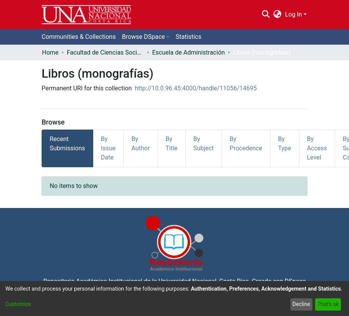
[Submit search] (265, 14)
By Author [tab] (140, 143)
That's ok (328, 304)
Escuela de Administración (188, 52)
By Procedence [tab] (246, 143)
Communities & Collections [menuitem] (79, 36)
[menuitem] (277, 14)
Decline (301, 304)
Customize (18, 304)
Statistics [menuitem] (188, 36)
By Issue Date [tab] (108, 148)
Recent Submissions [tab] (67, 143)
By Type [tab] (284, 143)
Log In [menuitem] (293, 14)
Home (50, 52)
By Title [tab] (172, 143)
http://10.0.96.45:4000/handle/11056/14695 (196, 88)
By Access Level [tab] (317, 148)
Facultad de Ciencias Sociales (105, 52)
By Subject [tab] (203, 143)
